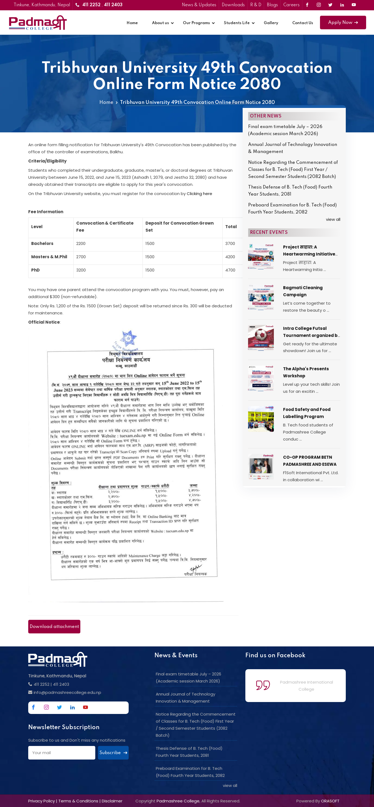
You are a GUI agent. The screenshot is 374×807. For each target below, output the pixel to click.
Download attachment (54, 626)
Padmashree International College (306, 685)
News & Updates (199, 5)
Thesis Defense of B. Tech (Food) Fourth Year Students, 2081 (290, 191)
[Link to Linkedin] (342, 5)
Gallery (271, 23)
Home (132, 23)
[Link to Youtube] (353, 5)
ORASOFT (330, 801)
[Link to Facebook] (307, 5)
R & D (255, 5)
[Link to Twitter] (330, 5)
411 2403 (61, 684)
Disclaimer (112, 801)
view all (333, 219)
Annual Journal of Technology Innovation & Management (292, 148)
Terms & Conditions (78, 801)
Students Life (237, 23)
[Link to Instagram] (318, 5)
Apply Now (343, 22)
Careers (291, 5)
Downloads (233, 5)
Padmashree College (178, 801)
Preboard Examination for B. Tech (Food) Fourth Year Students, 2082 (292, 209)
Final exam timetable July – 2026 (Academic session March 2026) (285, 130)
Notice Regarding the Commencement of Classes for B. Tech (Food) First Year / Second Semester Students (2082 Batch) (293, 169)
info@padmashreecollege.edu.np (67, 692)
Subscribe (113, 753)
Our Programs (196, 23)
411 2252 (41, 684)
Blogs (272, 5)
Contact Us (302, 23)
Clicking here (199, 193)
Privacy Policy (41, 801)
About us (160, 23)
